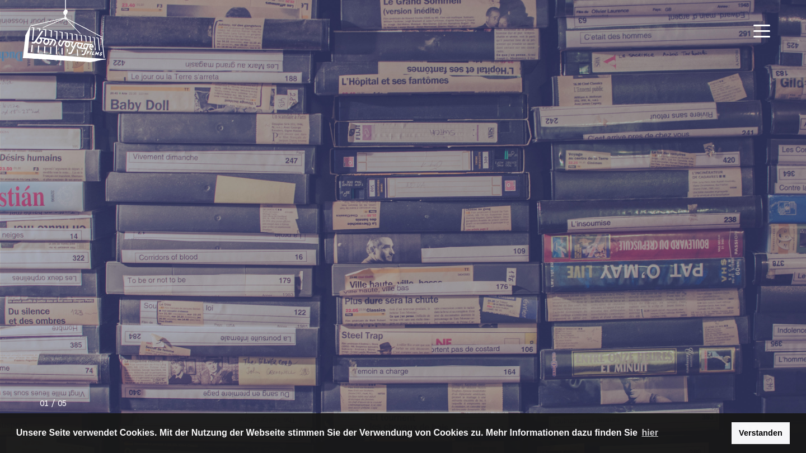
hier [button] (650, 432)
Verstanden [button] (760, 432)
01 (44, 404)
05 (62, 404)
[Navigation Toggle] (761, 31)
